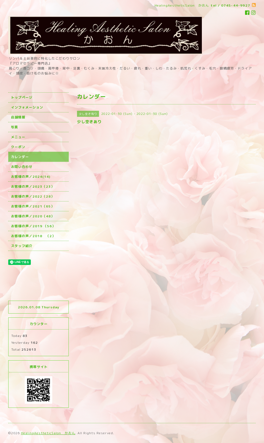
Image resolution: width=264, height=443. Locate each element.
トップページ (21, 97)
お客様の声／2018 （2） (33, 236)
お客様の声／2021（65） (32, 206)
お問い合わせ (21, 166)
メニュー (18, 137)
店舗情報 (18, 117)
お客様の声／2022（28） (32, 196)
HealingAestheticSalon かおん (48, 433)
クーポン (18, 147)
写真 (14, 127)
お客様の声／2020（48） (32, 216)
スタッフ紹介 (21, 245)
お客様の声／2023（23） (32, 186)
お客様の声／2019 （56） (33, 226)
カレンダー (20, 156)
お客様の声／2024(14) (30, 176)
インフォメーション (27, 107)
